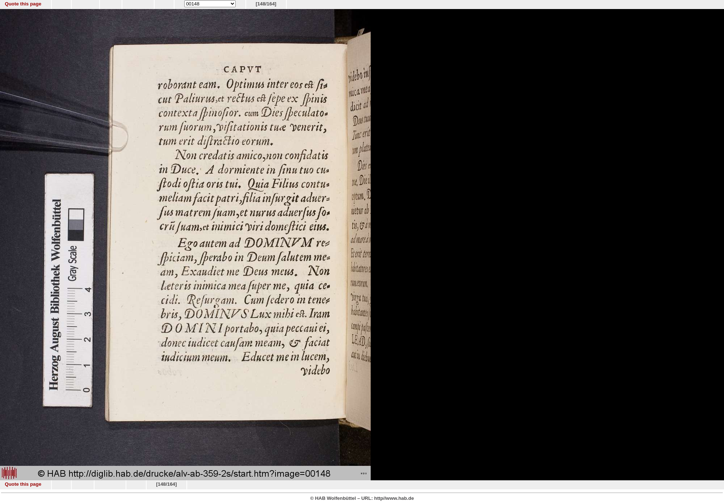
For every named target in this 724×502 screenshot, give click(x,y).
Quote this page (23, 4)
